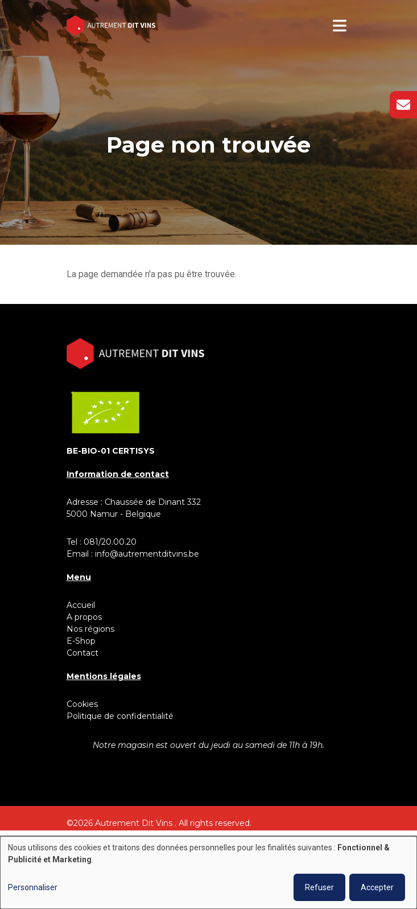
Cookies (82, 704)
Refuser (319, 887)
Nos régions (90, 629)
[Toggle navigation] (339, 25)
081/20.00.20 (110, 542)
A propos (84, 617)
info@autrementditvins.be (147, 554)
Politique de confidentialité (120, 716)
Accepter (377, 887)
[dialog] (208, 872)
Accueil (81, 605)
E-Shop (82, 641)
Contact (82, 653)
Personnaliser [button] (32, 887)
